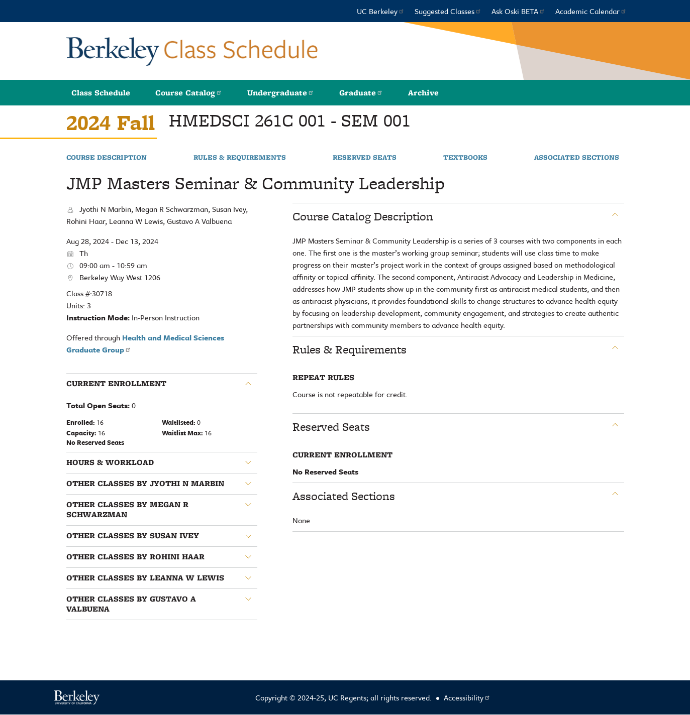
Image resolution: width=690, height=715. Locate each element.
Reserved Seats (365, 157)
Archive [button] (423, 92)
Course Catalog (188, 92)
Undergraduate (280, 92)
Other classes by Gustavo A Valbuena (131, 604)
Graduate (361, 92)
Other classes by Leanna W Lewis (145, 578)
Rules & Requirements (239, 157)
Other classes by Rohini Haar (135, 557)
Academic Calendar (591, 11)
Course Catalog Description (362, 216)
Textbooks (465, 157)
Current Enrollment (116, 384)
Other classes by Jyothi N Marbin (145, 484)
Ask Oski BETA (518, 11)
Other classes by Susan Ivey (132, 536)
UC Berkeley (381, 11)
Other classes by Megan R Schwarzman (127, 510)
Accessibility (467, 697)
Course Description (106, 157)
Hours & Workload (110, 462)
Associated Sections (576, 157)
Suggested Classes (448, 11)
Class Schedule (100, 92)
